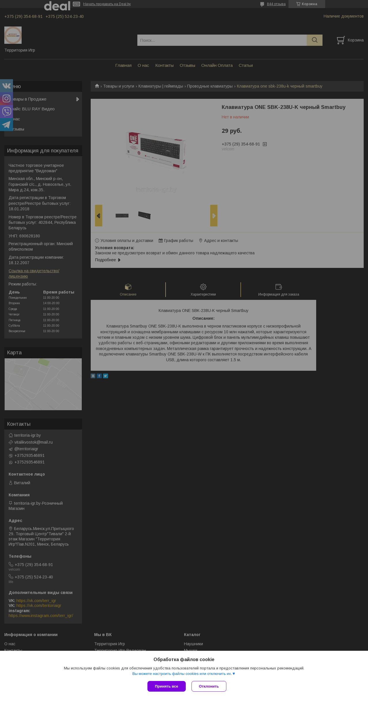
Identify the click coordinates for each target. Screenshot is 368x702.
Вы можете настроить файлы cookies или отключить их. (182, 673)
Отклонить (209, 686)
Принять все (166, 686)
